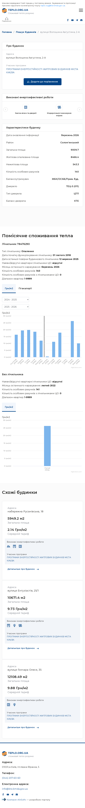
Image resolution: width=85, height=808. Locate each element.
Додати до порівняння (44, 81)
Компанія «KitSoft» (17, 800)
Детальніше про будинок (23, 569)
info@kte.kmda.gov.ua (15, 789)
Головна (7, 32)
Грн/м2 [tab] (9, 288)
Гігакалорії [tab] (25, 288)
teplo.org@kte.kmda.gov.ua (53, 6)
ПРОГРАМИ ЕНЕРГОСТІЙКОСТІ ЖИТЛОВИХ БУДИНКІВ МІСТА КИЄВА (39, 559)
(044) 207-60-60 (11, 778)
